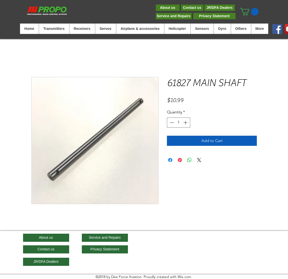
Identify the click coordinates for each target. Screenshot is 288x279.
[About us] (168, 8)
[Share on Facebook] (170, 160)
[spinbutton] (178, 122)
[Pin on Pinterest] (180, 160)
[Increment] (185, 122)
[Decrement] (171, 122)
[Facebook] (277, 29)
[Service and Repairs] (174, 16)
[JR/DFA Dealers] (219, 8)
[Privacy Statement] (214, 16)
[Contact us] (192, 8)
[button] (249, 11)
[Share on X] (199, 160)
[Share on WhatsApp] (189, 160)
